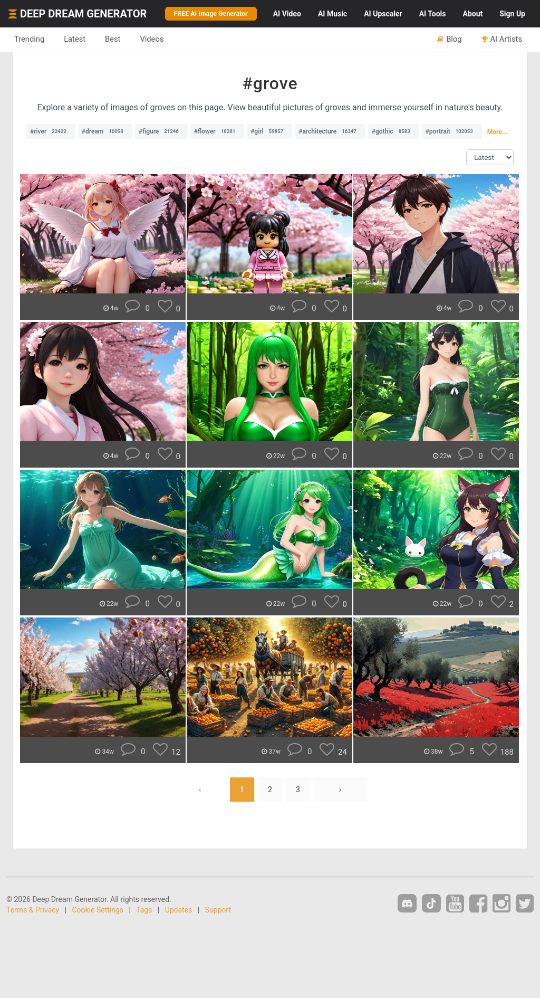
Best (112, 39)
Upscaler (383, 13)
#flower (217, 131)
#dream (105, 131)
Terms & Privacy (32, 910)
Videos (151, 39)
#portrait (452, 131)
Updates (178, 910)
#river (51, 131)
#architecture (330, 131)
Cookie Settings (98, 910)
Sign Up (512, 13)
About (472, 13)
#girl (269, 131)
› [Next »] (340, 789)
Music (332, 13)
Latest (74, 39)
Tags (144, 910)
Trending (29, 39)
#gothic (394, 131)
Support (218, 910)
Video (287, 13)
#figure (161, 131)
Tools (432, 13)
